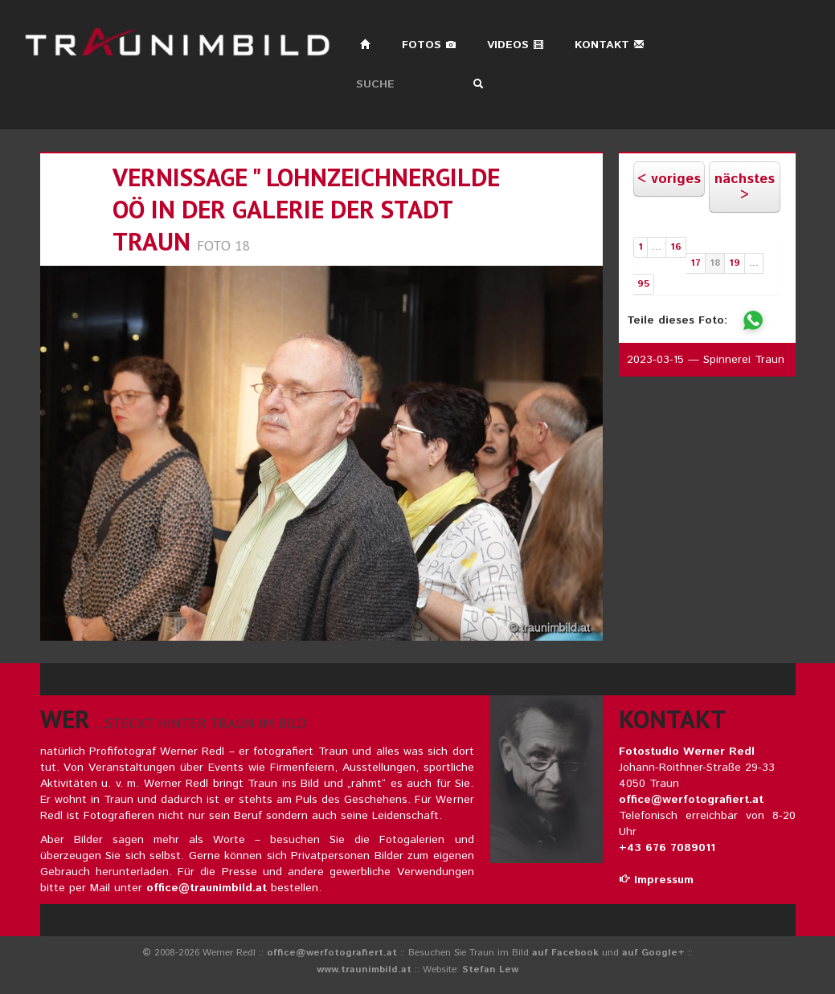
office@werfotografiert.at (691, 800)
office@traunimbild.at (206, 888)
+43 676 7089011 (667, 848)
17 (695, 263)
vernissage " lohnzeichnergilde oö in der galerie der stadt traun (306, 209)
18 (715, 263)
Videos (515, 45)
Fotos (429, 45)
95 (643, 284)
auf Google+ (653, 952)
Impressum (656, 880)
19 (734, 263)
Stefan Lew (490, 969)
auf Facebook (565, 952)
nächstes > (744, 187)
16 (676, 247)
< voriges (669, 179)
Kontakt (610, 45)
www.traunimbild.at (364, 969)
